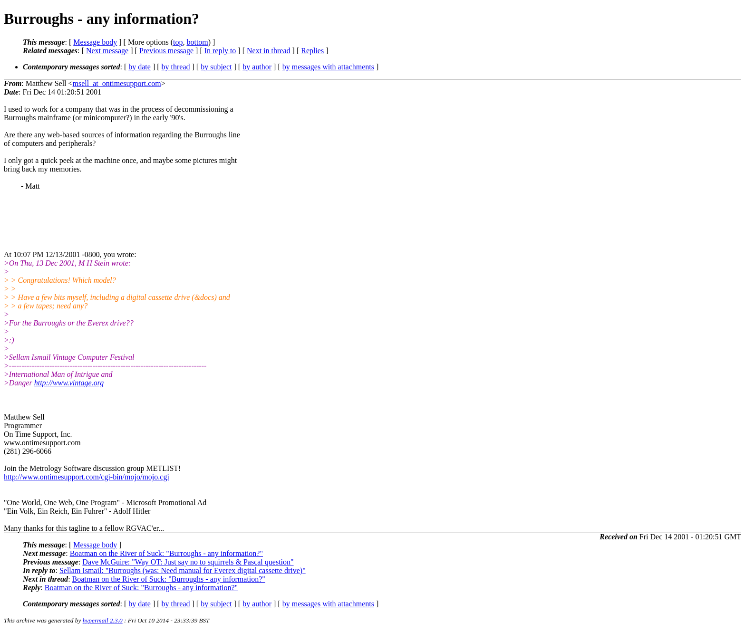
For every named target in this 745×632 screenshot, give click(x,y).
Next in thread (268, 51)
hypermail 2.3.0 (103, 620)
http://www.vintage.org (69, 383)
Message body (95, 42)
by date (139, 67)
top (178, 42)
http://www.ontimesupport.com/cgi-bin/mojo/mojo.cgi (86, 477)
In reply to (220, 51)
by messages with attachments (328, 67)
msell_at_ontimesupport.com (117, 83)
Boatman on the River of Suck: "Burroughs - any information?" (166, 553)
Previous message (166, 51)
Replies (312, 51)
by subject (216, 67)
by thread (176, 67)
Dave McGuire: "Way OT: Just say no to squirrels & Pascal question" (187, 562)
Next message (107, 51)
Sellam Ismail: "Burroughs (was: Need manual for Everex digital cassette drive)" (182, 570)
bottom (197, 42)
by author (256, 67)
